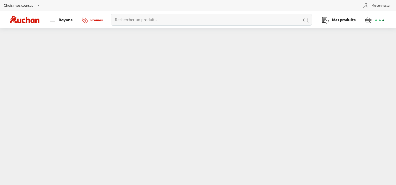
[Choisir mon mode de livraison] (23, 6)
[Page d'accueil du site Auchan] (26, 19)
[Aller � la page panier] (374, 19)
